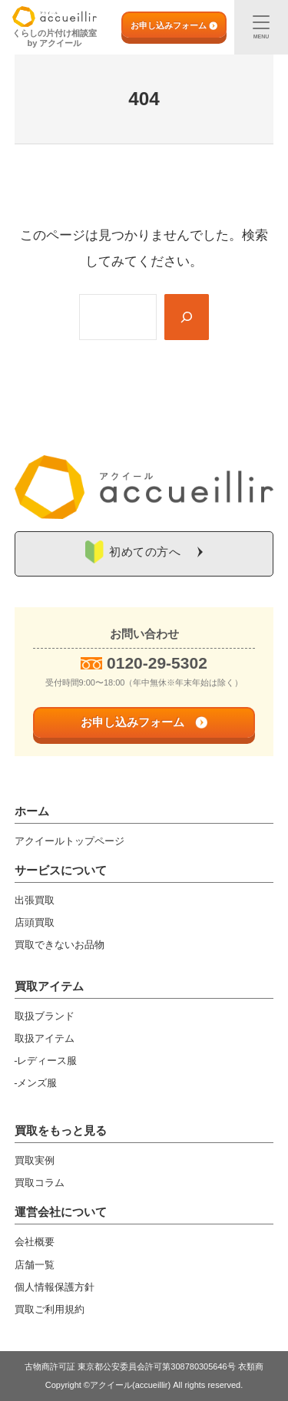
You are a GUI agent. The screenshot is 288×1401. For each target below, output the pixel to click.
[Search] (186, 317)
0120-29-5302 (157, 663)
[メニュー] (261, 27)
